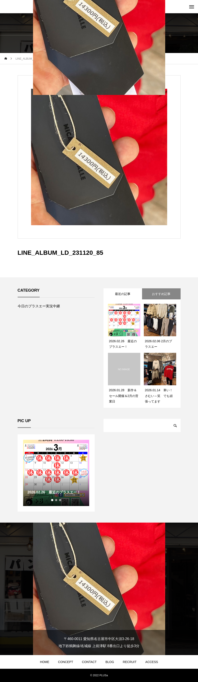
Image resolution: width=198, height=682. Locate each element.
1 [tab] (52, 500)
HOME (44, 662)
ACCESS (151, 662)
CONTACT (89, 662)
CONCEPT (65, 662)
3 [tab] (60, 500)
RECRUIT (130, 662)
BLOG (109, 662)
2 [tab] (56, 500)
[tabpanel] (56, 473)
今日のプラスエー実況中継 (39, 306)
